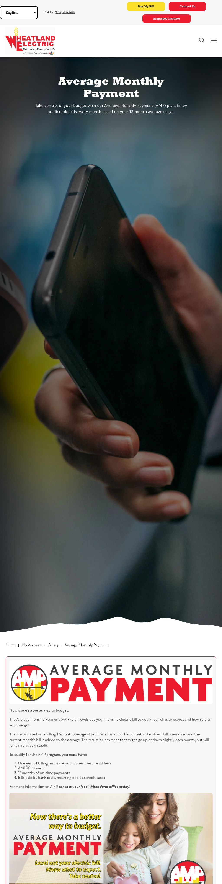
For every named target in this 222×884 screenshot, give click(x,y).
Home (11, 645)
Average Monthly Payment (86, 645)
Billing (53, 645)
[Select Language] (19, 12)
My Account (32, 645)
